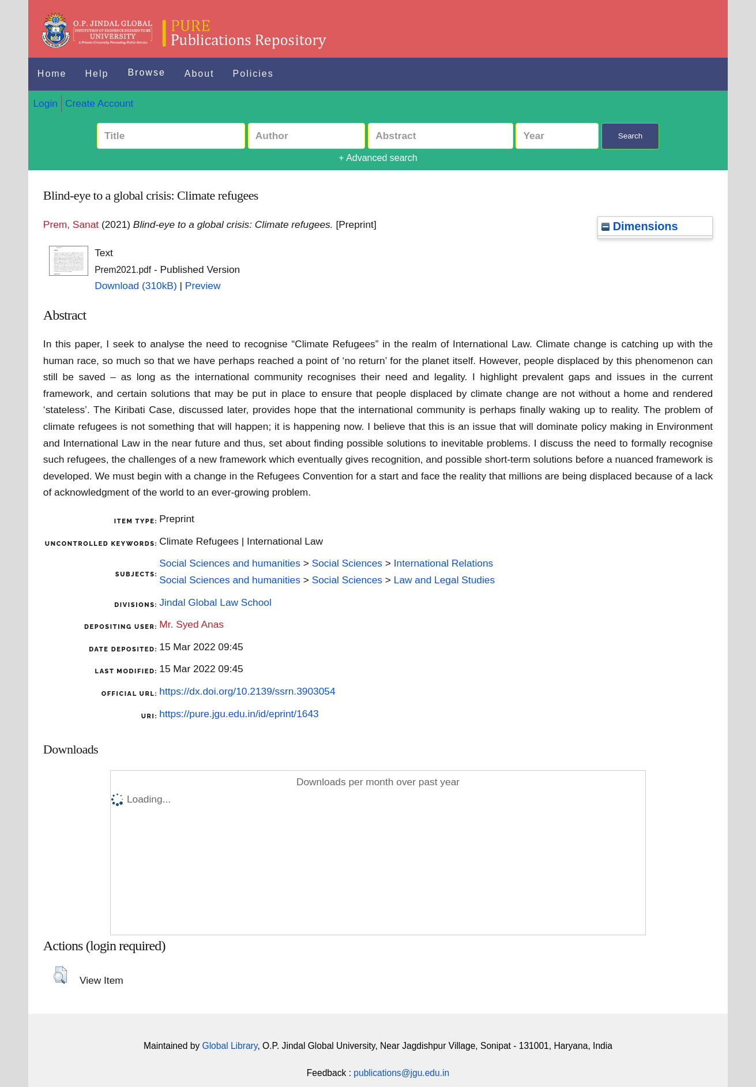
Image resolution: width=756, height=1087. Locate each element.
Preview (203, 285)
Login (45, 103)
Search (630, 136)
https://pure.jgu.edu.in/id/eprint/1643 (238, 713)
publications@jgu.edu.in (401, 1073)
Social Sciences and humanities (229, 563)
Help (97, 73)
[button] (60, 975)
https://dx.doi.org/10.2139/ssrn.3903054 (247, 691)
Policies (253, 73)
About (200, 73)
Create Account (99, 103)
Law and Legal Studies (444, 580)
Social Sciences (347, 563)
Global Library (230, 1046)
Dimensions (639, 226)
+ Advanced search (378, 158)
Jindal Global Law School (215, 602)
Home (52, 73)
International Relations (443, 563)
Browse (146, 72)
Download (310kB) (136, 285)
